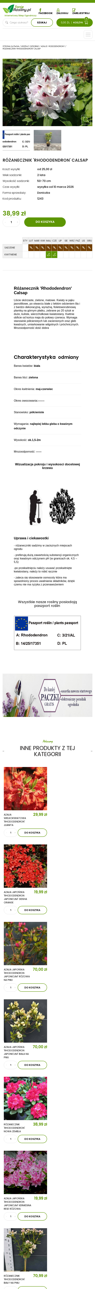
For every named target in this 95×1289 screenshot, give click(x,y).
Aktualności (30, 1163)
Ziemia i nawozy (58, 1202)
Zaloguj (62, 11)
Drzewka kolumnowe (22, 1197)
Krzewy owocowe (20, 1213)
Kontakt (25, 1173)
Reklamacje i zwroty (22, 1247)
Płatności (15, 1252)
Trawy (52, 1207)
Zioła (52, 1218)
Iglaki (52, 1197)
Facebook (46, 11)
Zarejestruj (81, 11)
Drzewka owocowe (21, 1202)
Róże (12, 1218)
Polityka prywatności (22, 1241)
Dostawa (14, 1257)
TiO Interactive (53, 1277)
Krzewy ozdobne (19, 1207)
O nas (22, 1153)
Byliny (52, 1213)
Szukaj (42, 22)
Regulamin (15, 1236)
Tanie (22, 8)
